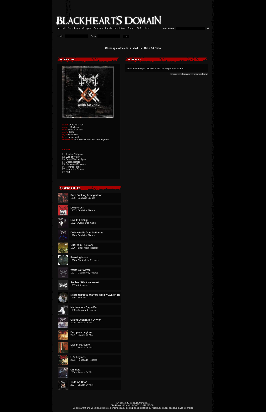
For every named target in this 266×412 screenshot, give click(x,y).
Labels (108, 28)
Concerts (98, 28)
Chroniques (74, 28)
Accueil (62, 28)
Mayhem (137, 48)
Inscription (119, 28)
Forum (130, 28)
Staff (139, 28)
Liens (147, 28)
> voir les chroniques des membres (189, 74)
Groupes (86, 28)
